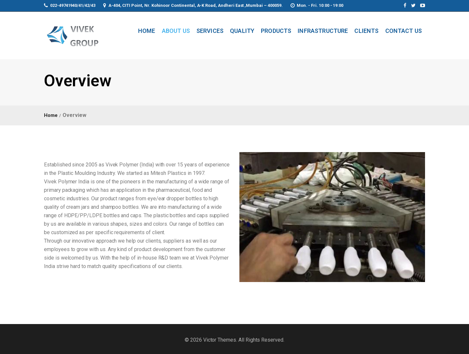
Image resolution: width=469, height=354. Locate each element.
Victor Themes (219, 340)
